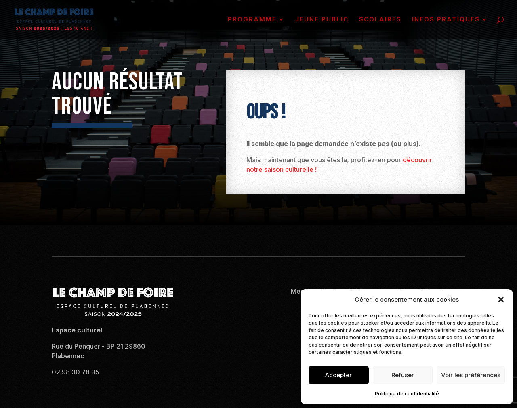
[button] (501, 300)
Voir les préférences (470, 375)
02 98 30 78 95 (75, 372)
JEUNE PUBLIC (322, 20)
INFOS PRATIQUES (446, 20)
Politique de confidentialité (407, 394)
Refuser (402, 375)
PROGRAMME (252, 20)
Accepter (338, 375)
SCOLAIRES (380, 20)
